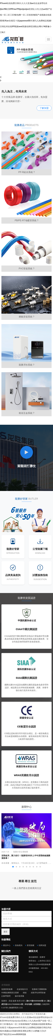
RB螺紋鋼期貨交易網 (10, 993)
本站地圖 (28, 1004)
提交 (5, 932)
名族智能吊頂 (22, 989)
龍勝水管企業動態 (20, 852)
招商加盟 (42, 945)
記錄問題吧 (6, 996)
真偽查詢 (18, 945)
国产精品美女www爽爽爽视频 (13, 1034)
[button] (13, 866)
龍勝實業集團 (6, 989)
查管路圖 (30, 945)
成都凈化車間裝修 (38, 993)
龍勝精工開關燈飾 (39, 989)
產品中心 (6, 945)
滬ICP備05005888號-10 (36, 1001)
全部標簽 (37, 1004)
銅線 (25, 993)
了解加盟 (44, 108)
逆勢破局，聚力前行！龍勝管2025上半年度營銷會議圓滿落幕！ (25, 856)
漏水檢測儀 (19, 996)
